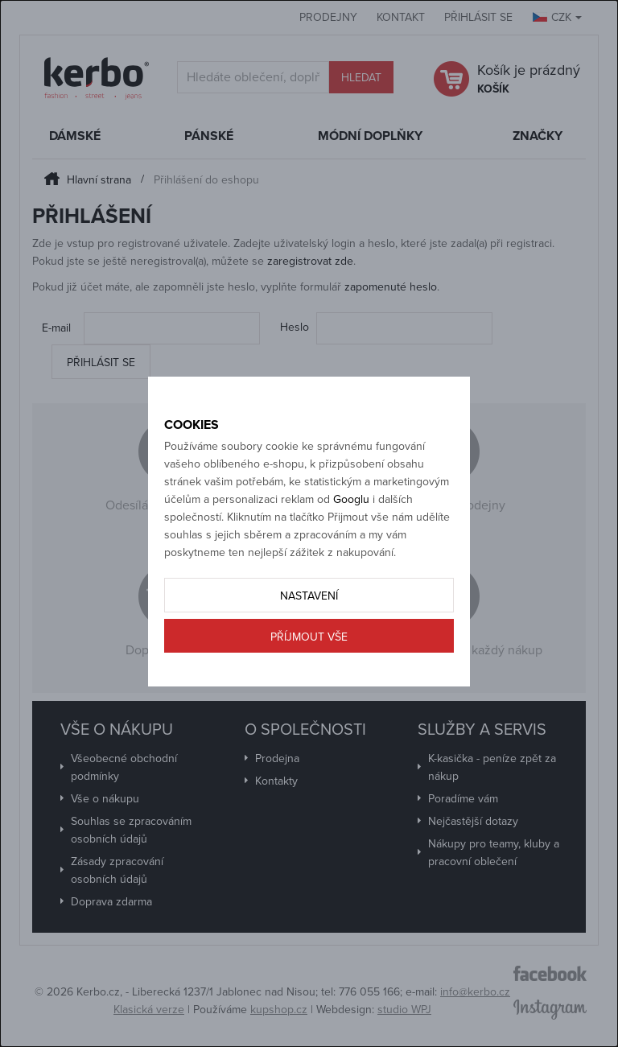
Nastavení (309, 596)
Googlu (351, 499)
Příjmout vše (309, 637)
